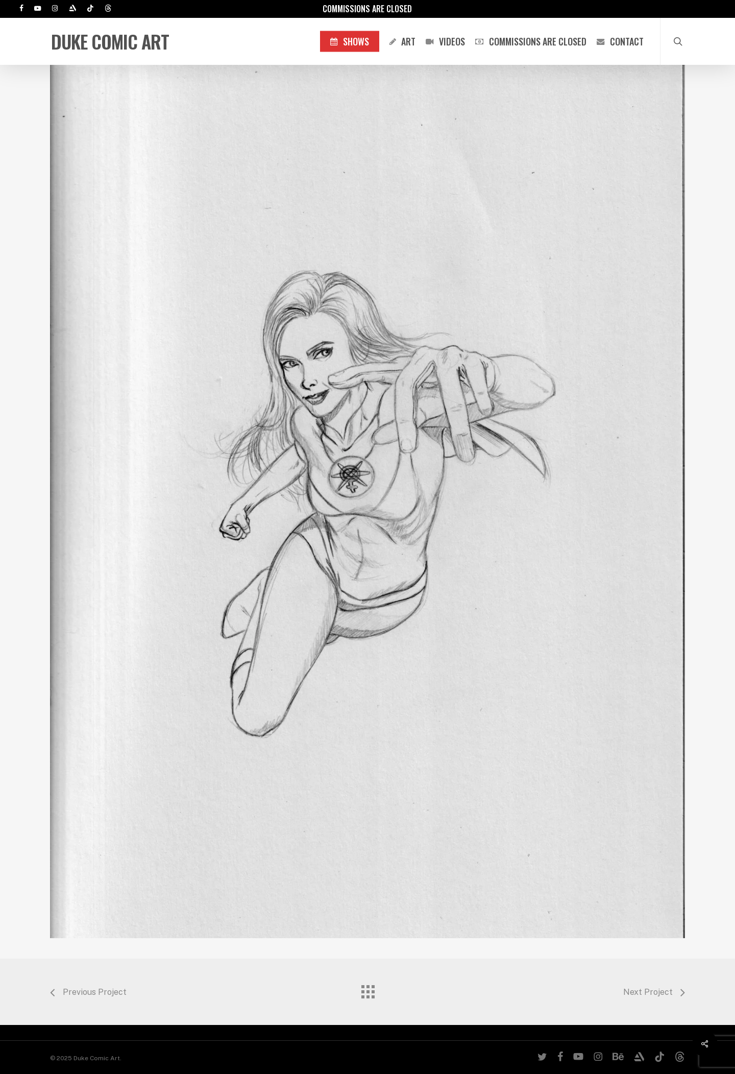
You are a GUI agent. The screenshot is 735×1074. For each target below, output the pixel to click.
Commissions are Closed (367, 9)
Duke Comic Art (110, 41)
